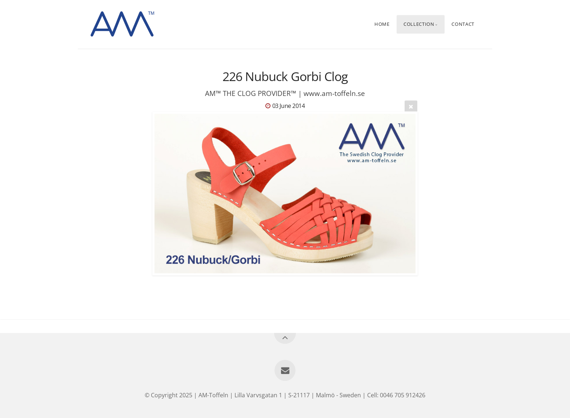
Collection (419, 24)
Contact (462, 24)
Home (382, 24)
